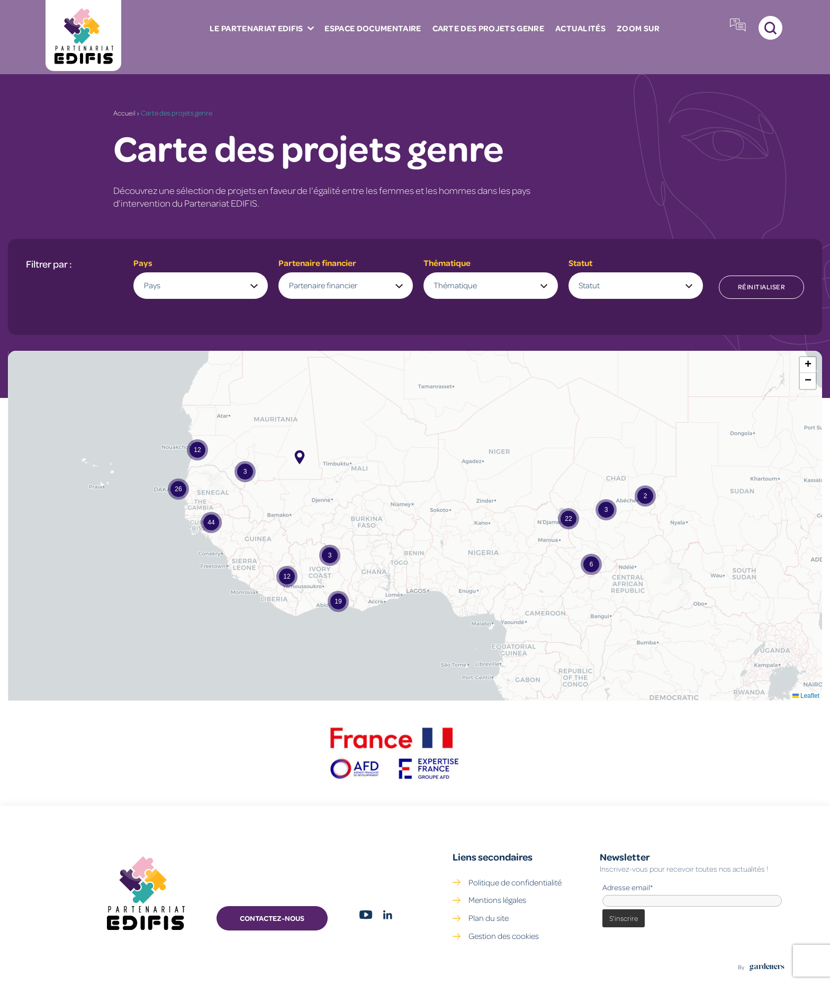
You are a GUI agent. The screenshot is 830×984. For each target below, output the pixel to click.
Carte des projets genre (384, 33)
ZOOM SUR (529, 33)
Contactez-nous (272, 918)
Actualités (473, 33)
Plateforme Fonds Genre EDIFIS (701, 33)
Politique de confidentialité (515, 881)
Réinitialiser (762, 286)
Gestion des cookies (503, 935)
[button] (645, 496)
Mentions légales (497, 899)
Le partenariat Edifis (157, 33)
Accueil (124, 112)
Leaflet (805, 695)
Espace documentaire (271, 33)
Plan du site (488, 917)
